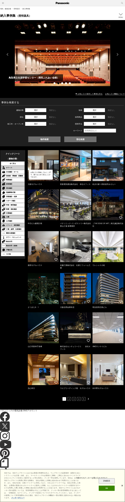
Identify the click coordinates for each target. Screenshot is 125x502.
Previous (7, 54)
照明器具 (17, 9)
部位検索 (80, 139)
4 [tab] (66, 83)
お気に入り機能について (115, 94)
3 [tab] (62, 83)
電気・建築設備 (5, 9)
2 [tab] (58, 83)
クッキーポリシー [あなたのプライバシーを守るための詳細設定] (18, 498)
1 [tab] (55, 83)
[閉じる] (122, 485)
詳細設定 (106, 481)
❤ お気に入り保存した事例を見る (89, 94)
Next (117, 54)
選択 (36, 110)
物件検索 (44, 139)
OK (106, 488)
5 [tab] (70, 83)
